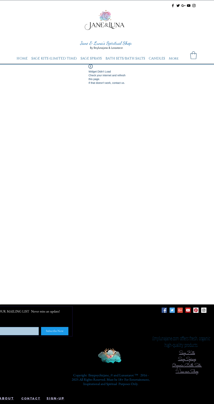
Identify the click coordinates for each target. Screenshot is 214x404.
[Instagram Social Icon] (203, 310)
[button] (193, 55)
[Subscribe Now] (54, 331)
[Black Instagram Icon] (194, 5)
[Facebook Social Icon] (164, 310)
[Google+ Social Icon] (180, 310)
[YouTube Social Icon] (188, 310)
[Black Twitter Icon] (178, 5)
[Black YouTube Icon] (188, 5)
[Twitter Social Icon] (172, 310)
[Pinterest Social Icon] (196, 310)
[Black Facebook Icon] (173, 5)
